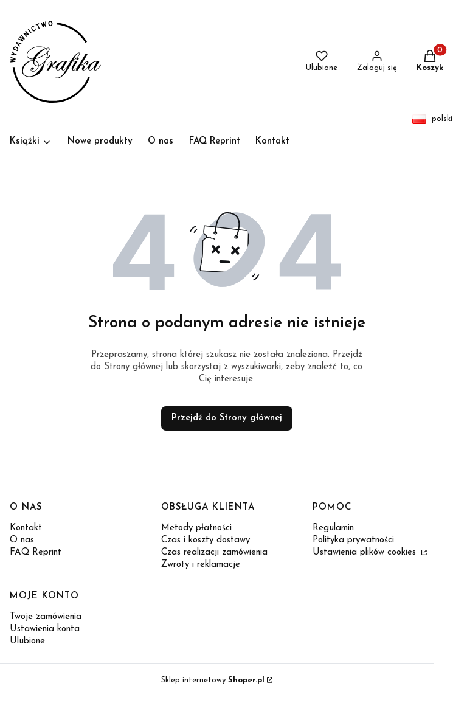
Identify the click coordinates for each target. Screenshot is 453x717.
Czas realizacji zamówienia (214, 552)
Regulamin (333, 528)
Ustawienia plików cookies (366, 552)
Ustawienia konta (45, 629)
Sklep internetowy (213, 680)
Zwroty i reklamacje (200, 564)
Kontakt (26, 528)
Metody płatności (196, 528)
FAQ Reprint (35, 552)
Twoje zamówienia (45, 617)
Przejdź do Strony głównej (226, 418)
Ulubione (27, 641)
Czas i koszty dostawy (205, 540)
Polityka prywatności (353, 540)
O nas (22, 540)
